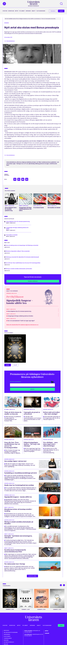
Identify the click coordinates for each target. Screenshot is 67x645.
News (34, 205)
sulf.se (46, 630)
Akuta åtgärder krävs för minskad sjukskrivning (11, 209)
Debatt (34, 10)
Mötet (17, 10)
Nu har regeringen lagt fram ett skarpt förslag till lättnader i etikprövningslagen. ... (32, 450)
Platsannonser (41, 10)
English (6, 644)
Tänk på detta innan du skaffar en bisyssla (12, 413)
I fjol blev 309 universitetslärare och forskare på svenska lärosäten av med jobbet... (32, 418)
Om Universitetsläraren (11, 632)
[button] (14, 179)
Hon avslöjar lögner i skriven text (15, 461)
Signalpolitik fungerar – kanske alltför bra (19, 301)
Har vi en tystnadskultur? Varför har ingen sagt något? (21, 320)
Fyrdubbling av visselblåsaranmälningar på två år (20, 473)
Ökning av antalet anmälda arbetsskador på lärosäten (19, 268)
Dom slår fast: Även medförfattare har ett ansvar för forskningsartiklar (23, 262)
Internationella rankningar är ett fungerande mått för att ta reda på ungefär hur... (51, 418)
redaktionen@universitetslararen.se (29, 324)
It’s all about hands (38, 207)
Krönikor (28, 10)
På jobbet (22, 10)
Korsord (6, 640)
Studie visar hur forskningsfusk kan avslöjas (19, 485)
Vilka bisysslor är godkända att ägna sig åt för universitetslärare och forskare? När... (12, 418)
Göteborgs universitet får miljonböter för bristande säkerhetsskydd (22, 257)
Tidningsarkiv (8, 638)
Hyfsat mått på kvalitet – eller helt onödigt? (51, 413)
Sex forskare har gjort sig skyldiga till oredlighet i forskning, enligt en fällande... (12, 451)
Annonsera (7, 634)
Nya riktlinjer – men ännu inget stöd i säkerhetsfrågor (50, 444)
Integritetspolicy (9, 642)
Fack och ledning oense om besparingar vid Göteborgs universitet (22, 245)
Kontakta (6, 630)
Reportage (11, 10)
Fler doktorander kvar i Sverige (14, 564)
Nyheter (5, 10)
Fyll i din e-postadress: (15, 381)
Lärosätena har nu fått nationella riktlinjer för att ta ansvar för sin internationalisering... (51, 450)
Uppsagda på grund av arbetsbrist (32, 413)
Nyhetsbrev (7, 636)
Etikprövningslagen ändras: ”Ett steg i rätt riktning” (32, 444)
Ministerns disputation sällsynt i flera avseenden (18, 251)
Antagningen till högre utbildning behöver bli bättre (25, 209)
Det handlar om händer (54, 207)
